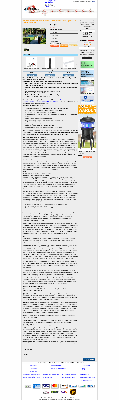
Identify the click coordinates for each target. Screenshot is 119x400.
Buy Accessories (33, 368)
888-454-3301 (49, 2)
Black (24, 175)
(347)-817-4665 (52, 0)
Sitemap (81, 1)
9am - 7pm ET (48, 4)
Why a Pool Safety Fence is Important (51, 374)
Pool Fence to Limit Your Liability (69, 374)
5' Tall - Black (54, 35)
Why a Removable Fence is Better (69, 376)
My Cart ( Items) (88, 1)
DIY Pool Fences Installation (29, 379)
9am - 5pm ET (48, 5)
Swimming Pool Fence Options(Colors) (31, 374)
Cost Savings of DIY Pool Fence (69, 379)
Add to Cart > (32, 75)
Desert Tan (29, 175)
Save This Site (76, 1)
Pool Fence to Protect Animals (49, 379)
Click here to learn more (46, 124)
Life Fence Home (33, 365)
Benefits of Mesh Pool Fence (86, 376)
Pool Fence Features (47, 377)
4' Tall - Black (54, 32)
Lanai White (46, 175)
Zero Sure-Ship (87, 26)
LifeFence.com (42, 399)
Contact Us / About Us (86, 365)
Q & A (31, 369)
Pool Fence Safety (33, 371)
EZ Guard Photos (54, 367)
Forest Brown (37, 175)
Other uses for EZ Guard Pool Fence (58, 368)
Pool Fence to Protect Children (68, 377)
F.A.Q (83, 367)
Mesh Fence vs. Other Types (49, 376)
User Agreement (85, 369)
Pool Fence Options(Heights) (29, 376)
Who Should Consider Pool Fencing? (87, 377)
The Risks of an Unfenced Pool (86, 380)
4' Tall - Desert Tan (55, 38)
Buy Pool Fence (33, 367)
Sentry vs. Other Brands (85, 379)
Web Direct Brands (49, 6)
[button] (76, 65)
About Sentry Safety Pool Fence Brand (31, 377)
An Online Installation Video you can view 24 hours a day (42, 95)
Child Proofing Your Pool (85, 374)
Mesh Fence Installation (56, 365)
